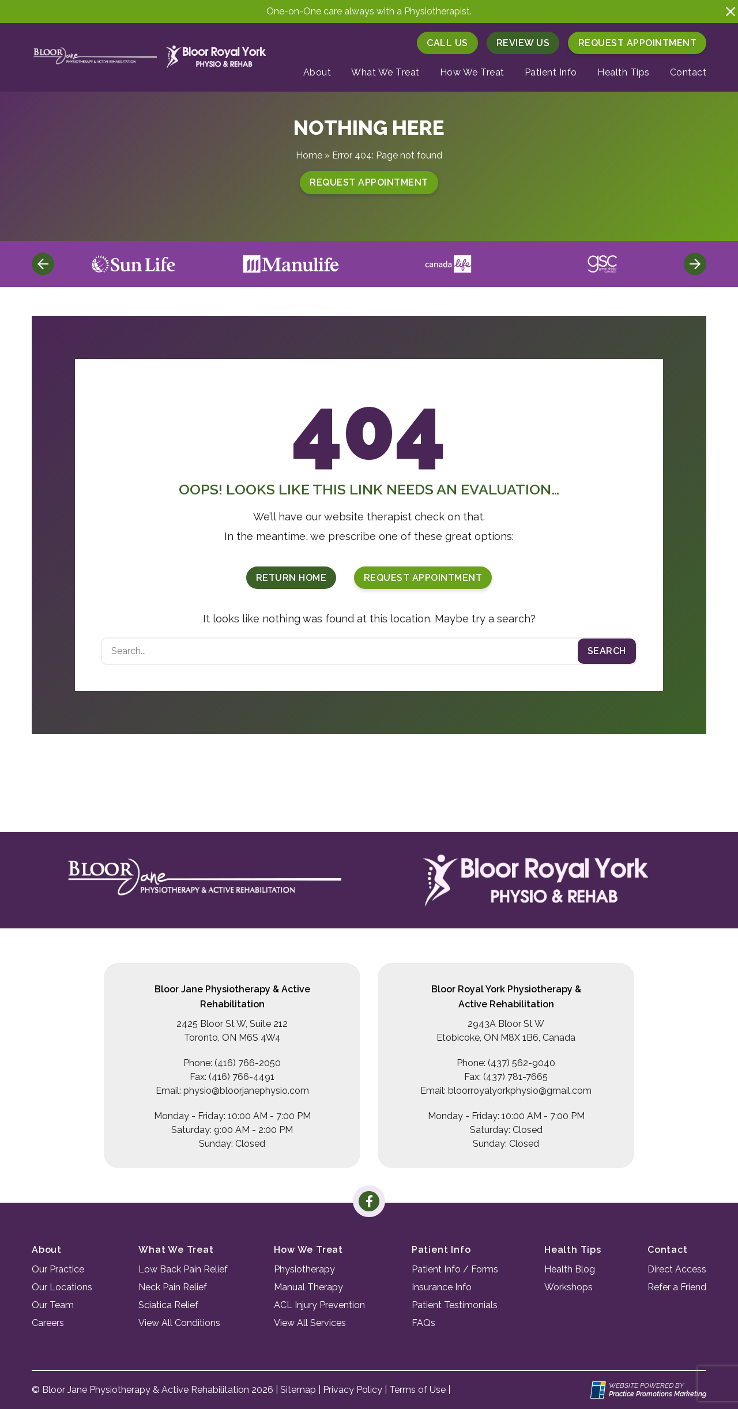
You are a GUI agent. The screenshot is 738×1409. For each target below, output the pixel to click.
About (317, 72)
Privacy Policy (352, 1389)
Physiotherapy (304, 1269)
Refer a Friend (676, 1287)
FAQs (423, 1322)
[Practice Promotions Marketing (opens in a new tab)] (657, 1394)
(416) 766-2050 (247, 1062)
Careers (48, 1322)
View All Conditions (179, 1322)
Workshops (568, 1287)
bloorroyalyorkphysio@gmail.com (520, 1090)
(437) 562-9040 (521, 1062)
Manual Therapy (308, 1287)
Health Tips (623, 72)
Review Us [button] (523, 42)
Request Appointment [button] (637, 42)
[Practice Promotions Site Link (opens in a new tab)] (599, 1390)
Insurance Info (442, 1287)
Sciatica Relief (168, 1305)
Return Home (291, 577)
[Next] (695, 264)
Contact (688, 72)
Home (309, 155)
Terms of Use (417, 1389)
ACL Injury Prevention (319, 1305)
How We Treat (472, 72)
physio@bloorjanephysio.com (246, 1090)
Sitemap (298, 1389)
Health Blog (569, 1269)
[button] (730, 11)
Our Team (53, 1305)
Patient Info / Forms (455, 1269)
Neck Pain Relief (172, 1287)
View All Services (310, 1322)
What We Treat (385, 72)
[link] (369, 1201)
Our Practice (58, 1269)
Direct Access (676, 1269)
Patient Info (551, 72)
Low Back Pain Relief (183, 1269)
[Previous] (43, 264)
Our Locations (62, 1287)
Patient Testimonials (455, 1305)
